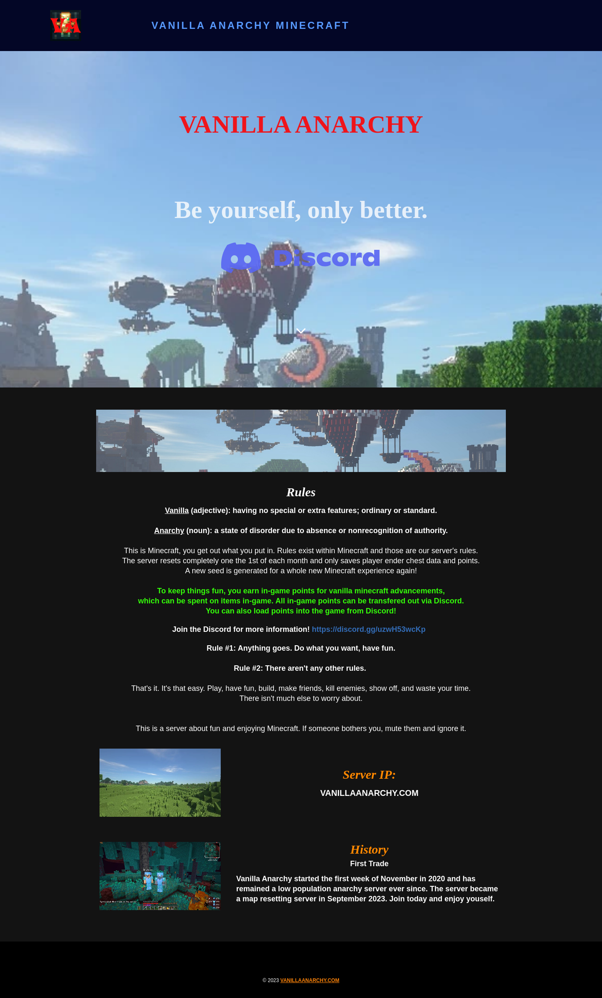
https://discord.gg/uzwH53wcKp (370, 629)
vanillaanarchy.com (310, 980)
